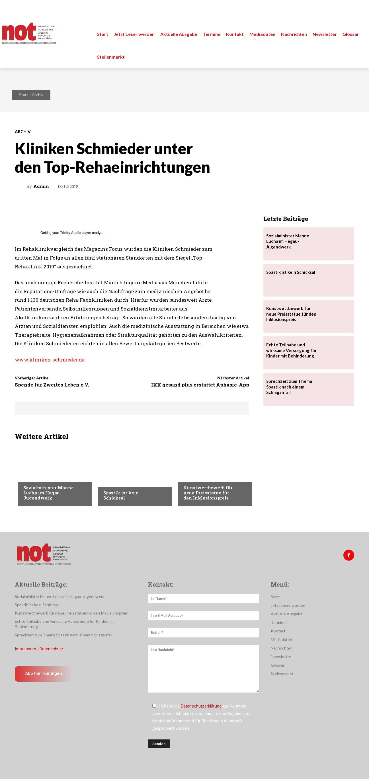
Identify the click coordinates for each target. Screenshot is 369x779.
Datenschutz (51, 648)
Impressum (25, 648)
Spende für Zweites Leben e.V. (52, 384)
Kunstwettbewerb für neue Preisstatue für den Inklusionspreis (208, 493)
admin (41, 186)
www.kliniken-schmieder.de (50, 359)
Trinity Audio (70, 233)
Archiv (37, 94)
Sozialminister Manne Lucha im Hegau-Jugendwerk (48, 493)
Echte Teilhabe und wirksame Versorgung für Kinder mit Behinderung (291, 350)
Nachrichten (36, 476)
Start (23, 94)
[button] (358, 11)
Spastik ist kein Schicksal (121, 495)
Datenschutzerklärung (201, 706)
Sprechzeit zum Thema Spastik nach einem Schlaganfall (289, 387)
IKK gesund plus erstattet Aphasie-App (200, 384)
